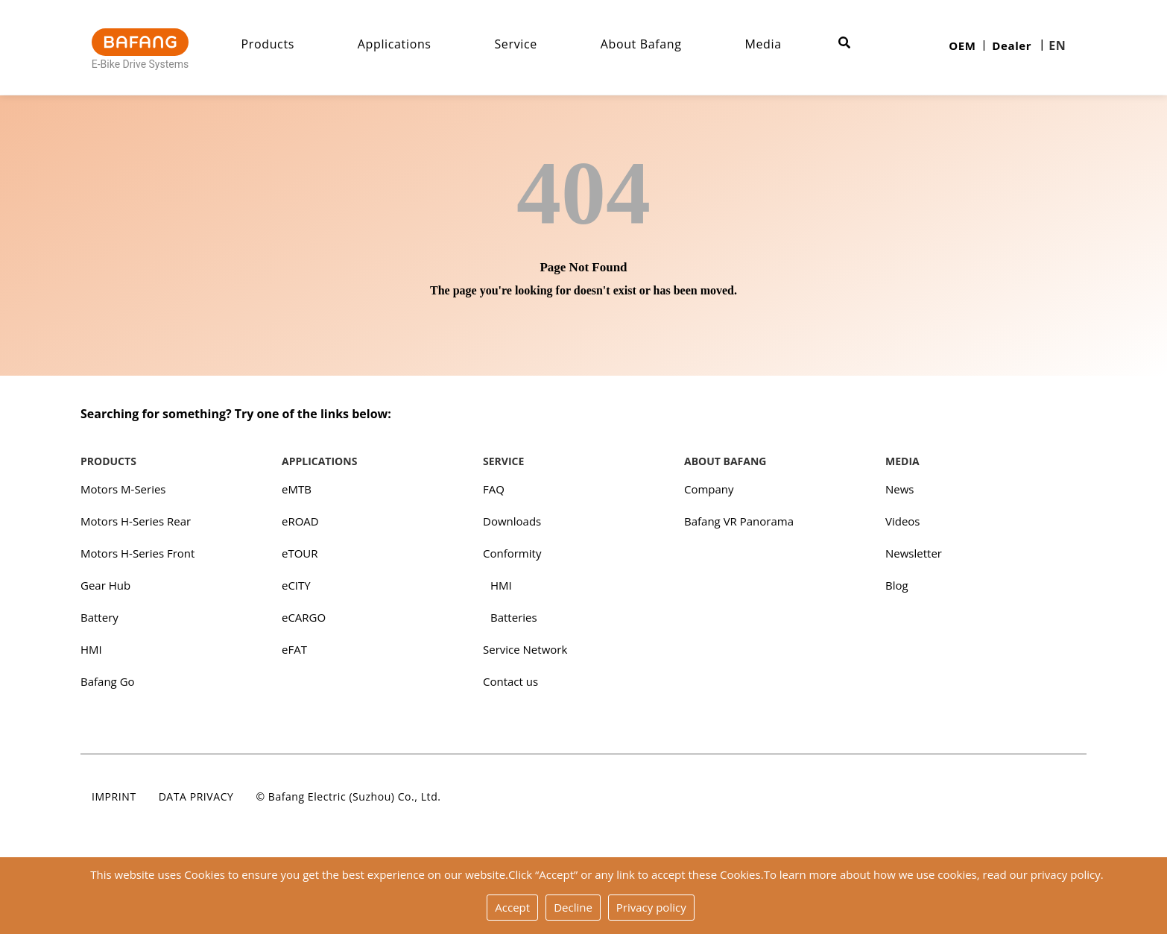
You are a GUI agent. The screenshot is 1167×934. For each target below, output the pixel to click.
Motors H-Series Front (137, 553)
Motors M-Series (123, 489)
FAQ (494, 489)
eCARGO (304, 617)
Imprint (114, 796)
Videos (902, 521)
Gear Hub (105, 585)
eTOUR (300, 553)
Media (762, 44)
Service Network (525, 649)
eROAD (300, 521)
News (899, 489)
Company (709, 489)
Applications (394, 44)
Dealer (1011, 45)
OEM (962, 45)
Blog (896, 585)
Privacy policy (651, 907)
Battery (99, 617)
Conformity (512, 553)
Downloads (512, 521)
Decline (573, 907)
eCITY (296, 585)
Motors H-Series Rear (135, 521)
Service (515, 44)
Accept (512, 907)
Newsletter (913, 553)
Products (268, 44)
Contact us (510, 681)
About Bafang (641, 44)
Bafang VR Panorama (739, 521)
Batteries (513, 617)
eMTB (296, 489)
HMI (91, 649)
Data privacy (196, 796)
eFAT (294, 649)
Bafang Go (107, 681)
